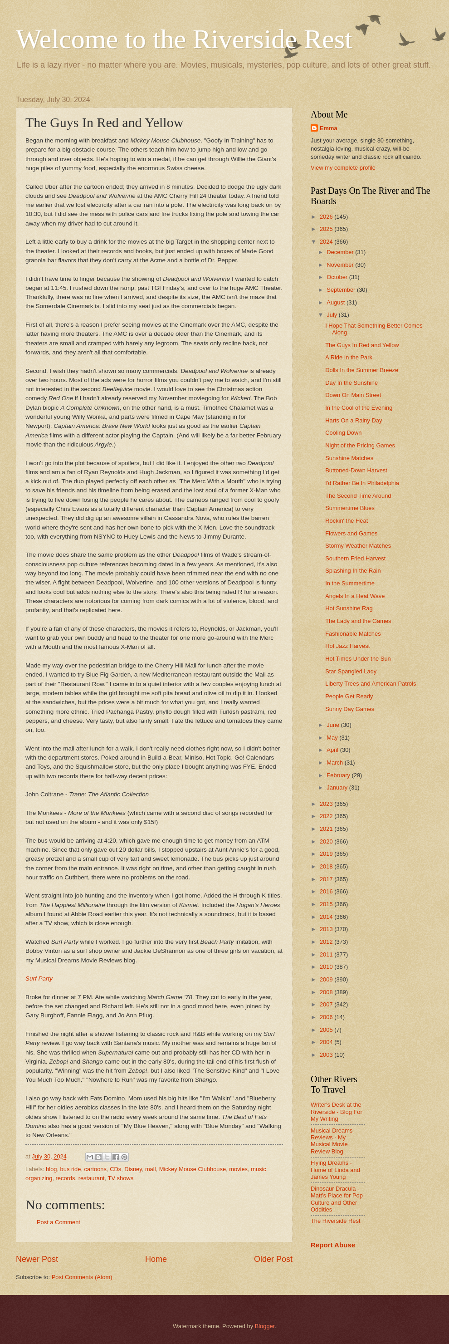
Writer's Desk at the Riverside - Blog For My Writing (336, 1111)
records (65, 1178)
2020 (327, 841)
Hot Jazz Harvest (347, 646)
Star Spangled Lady (350, 671)
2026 (327, 216)
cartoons (95, 1169)
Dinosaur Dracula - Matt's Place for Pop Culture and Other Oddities (337, 1199)
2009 (327, 979)
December (341, 252)
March (335, 762)
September (342, 289)
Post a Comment (58, 1222)
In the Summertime (350, 583)
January (338, 787)
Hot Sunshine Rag (349, 608)
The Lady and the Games (358, 621)
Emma (328, 128)
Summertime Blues (350, 508)
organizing (38, 1178)
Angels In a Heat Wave (355, 596)
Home (156, 1259)
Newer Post (37, 1259)
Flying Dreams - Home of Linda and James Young (335, 1169)
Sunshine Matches (349, 458)
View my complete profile (343, 167)
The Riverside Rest (335, 1220)
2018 (327, 866)
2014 (327, 916)
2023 (327, 803)
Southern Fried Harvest (355, 558)
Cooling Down (343, 432)
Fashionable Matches (353, 633)
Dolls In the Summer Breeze (361, 370)
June (334, 724)
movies (238, 1169)
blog (51, 1169)
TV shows (121, 1178)
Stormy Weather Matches (358, 545)
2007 (327, 1004)
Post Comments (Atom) (82, 1277)
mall (150, 1169)
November (341, 264)
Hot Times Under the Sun (358, 658)
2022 (327, 816)
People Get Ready (349, 696)
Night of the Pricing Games (360, 445)
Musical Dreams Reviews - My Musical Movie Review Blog (331, 1141)
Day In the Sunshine (351, 382)
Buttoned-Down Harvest (356, 470)
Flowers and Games (351, 533)
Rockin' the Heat (346, 520)
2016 (327, 891)
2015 (327, 904)
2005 (327, 1029)
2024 (327, 241)
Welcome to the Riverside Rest (184, 39)
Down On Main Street (353, 395)
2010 (327, 966)
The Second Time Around (358, 495)
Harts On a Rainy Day (353, 420)
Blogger (265, 1326)
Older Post (273, 1259)
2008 (327, 992)
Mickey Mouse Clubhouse (192, 1169)
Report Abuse (333, 1245)
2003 (327, 1054)
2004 (327, 1042)
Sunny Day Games (349, 709)
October (338, 277)
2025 (327, 229)
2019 (327, 853)
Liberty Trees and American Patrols (370, 683)
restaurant (91, 1178)
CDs (115, 1169)
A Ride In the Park (348, 357)
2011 (327, 954)
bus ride (70, 1169)
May (333, 737)
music (258, 1169)
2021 (327, 828)
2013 (327, 929)
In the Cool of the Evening (358, 407)
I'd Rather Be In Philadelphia (362, 483)
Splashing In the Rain (353, 570)
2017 (327, 879)
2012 (327, 941)
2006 (327, 1017)
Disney (133, 1169)
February (339, 775)
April (333, 749)
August (337, 302)
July (332, 314)
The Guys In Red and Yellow (362, 345)
